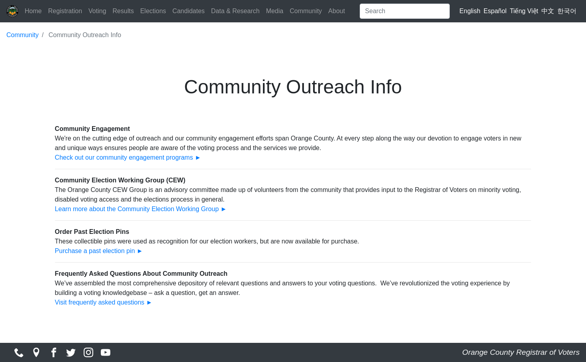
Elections (153, 11)
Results (123, 11)
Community (306, 11)
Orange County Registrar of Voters (521, 352)
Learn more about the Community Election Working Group (137, 209)
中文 (547, 11)
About (336, 11)
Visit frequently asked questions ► (104, 302)
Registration (65, 11)
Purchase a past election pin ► (99, 250)
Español (495, 11)
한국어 (566, 11)
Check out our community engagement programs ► (128, 157)
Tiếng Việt (524, 11)
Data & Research (235, 11)
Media (275, 11)
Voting (97, 11)
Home (33, 11)
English (469, 11)
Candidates (188, 11)
